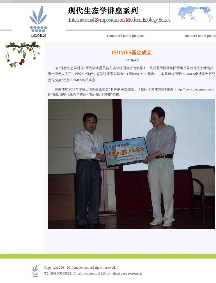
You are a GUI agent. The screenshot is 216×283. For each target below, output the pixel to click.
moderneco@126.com (97, 273)
